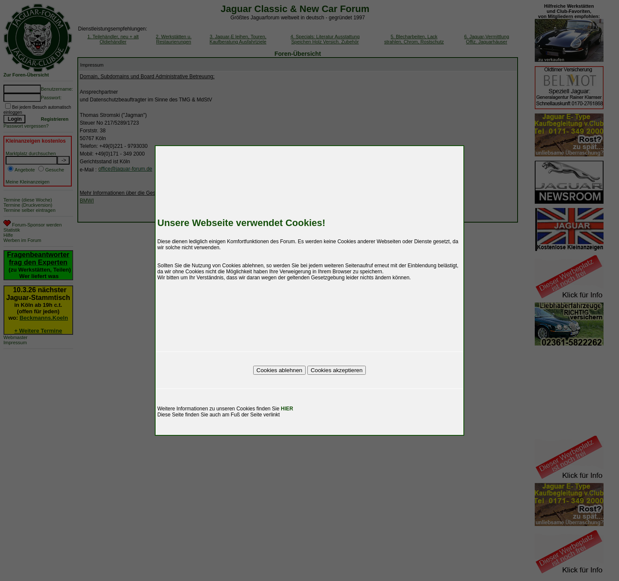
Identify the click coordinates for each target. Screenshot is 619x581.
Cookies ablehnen (280, 370)
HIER (287, 409)
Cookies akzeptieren (337, 370)
